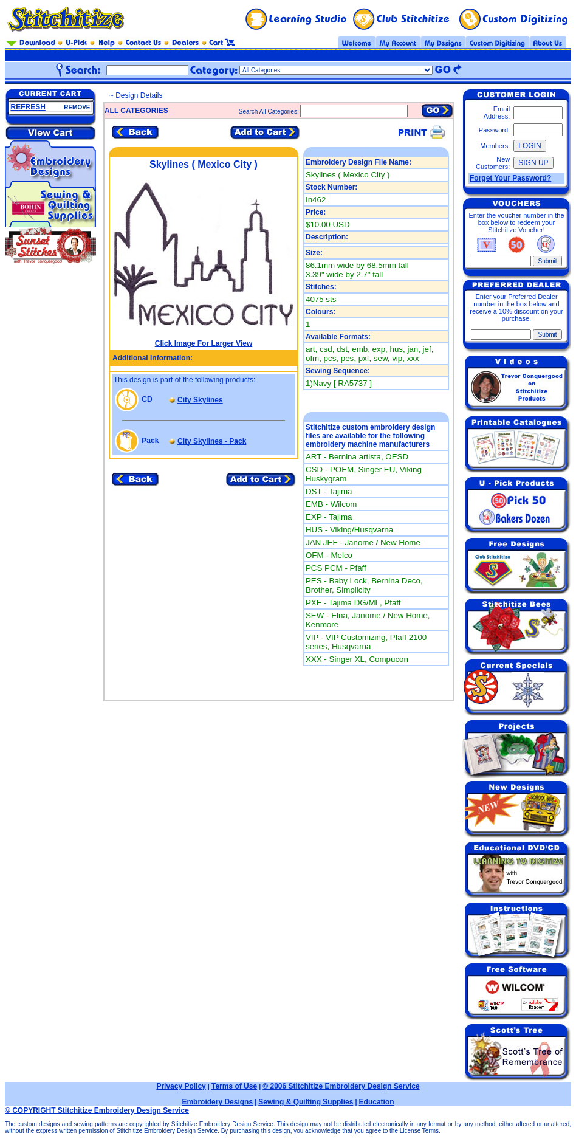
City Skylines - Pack (211, 441)
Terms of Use (234, 1086)
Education (376, 1102)
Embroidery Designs (217, 1102)
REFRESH (28, 107)
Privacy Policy (180, 1086)
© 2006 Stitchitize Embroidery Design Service (340, 1086)
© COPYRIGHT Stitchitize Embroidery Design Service (97, 1110)
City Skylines (200, 400)
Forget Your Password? (510, 178)
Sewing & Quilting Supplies (305, 1102)
